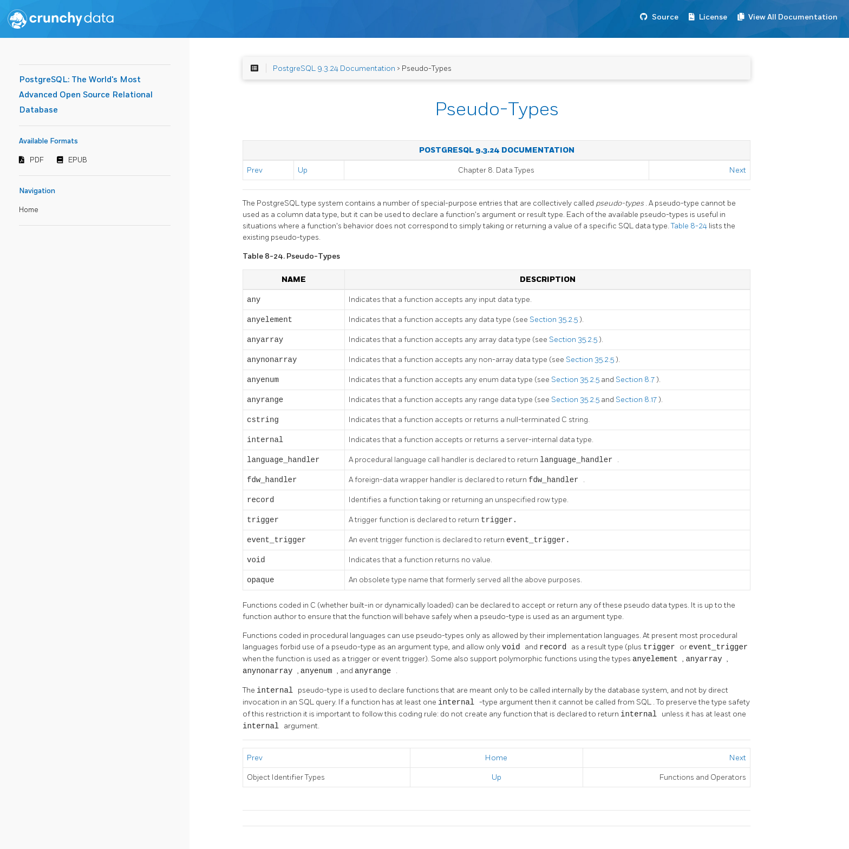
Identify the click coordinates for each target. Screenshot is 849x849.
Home (28, 210)
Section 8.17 (637, 399)
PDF (37, 160)
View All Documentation (793, 17)
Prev (255, 170)
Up (303, 170)
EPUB (77, 160)
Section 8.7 (636, 379)
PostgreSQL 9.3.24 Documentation (334, 68)
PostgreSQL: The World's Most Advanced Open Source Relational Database (86, 95)
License (713, 17)
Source (665, 17)
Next (737, 170)
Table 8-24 (690, 226)
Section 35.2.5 (554, 319)
